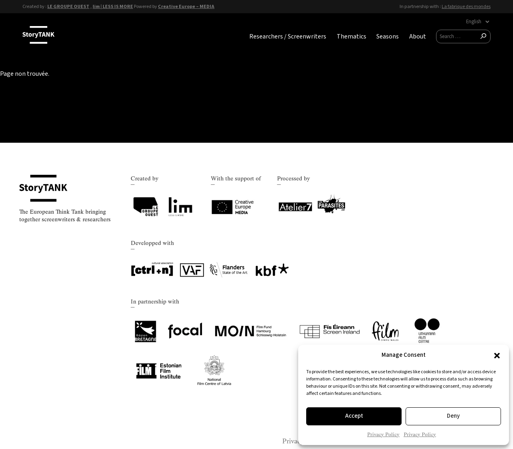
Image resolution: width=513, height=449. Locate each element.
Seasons (387, 36)
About (417, 36)
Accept (354, 416)
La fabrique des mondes (466, 6)
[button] (497, 356)
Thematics (351, 36)
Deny (453, 416)
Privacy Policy (383, 434)
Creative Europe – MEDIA (186, 6)
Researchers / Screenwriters (287, 36)
